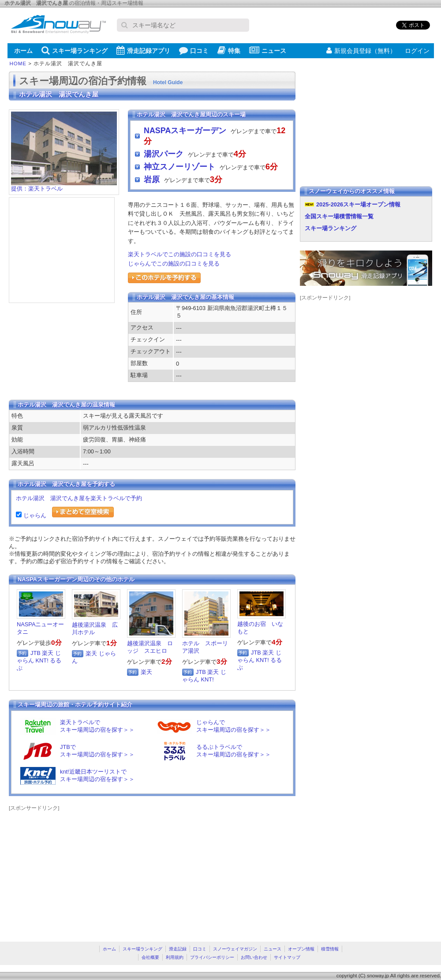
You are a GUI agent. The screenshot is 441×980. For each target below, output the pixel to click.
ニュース (267, 50)
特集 (228, 50)
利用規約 (174, 957)
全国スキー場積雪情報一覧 (339, 216)
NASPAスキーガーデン (185, 130)
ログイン (417, 50)
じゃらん (34, 515)
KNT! (42, 660)
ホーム (23, 50)
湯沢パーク (163, 154)
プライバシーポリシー (212, 957)
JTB (35, 653)
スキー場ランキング (74, 50)
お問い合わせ (254, 957)
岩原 (152, 179)
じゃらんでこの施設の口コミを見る (174, 263)
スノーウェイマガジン (235, 948)
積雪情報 (330, 948)
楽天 (47, 653)
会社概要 (150, 957)
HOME (18, 63)
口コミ (194, 50)
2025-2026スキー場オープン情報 (358, 204)
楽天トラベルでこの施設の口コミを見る (179, 254)
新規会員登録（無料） (361, 50)
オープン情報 (301, 948)
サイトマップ (287, 957)
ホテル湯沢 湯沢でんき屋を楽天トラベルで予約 (79, 498)
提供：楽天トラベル (64, 186)
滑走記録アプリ (143, 50)
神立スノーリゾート (179, 166)
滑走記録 (178, 948)
